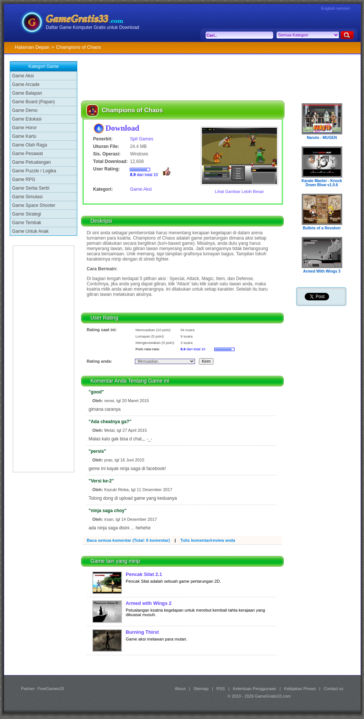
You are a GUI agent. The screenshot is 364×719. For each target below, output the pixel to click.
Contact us (333, 688)
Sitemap (201, 688)
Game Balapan (27, 93)
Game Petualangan (31, 162)
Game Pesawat (27, 153)
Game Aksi (23, 75)
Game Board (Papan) (33, 101)
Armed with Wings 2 (148, 603)
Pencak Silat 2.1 (144, 574)
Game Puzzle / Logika (34, 170)
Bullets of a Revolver (322, 228)
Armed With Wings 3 (321, 271)
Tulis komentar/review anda (207, 540)
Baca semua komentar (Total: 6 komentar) (128, 540)
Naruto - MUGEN (322, 138)
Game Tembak (26, 222)
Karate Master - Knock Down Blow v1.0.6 (321, 183)
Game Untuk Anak (30, 231)
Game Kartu (24, 136)
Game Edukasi (27, 119)
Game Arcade (25, 84)
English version (335, 8)
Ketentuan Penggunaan (254, 688)
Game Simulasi (27, 196)
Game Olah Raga (29, 145)
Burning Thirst (142, 632)
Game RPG (23, 179)
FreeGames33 (51, 688)
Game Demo (25, 110)
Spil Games (141, 139)
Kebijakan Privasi (300, 688)
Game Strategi (26, 214)
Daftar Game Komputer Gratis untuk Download (92, 27)
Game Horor (24, 127)
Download (122, 128)
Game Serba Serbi (30, 188)
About (180, 688)
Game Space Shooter (33, 205)
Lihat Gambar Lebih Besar (239, 191)
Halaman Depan (32, 47)
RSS (221, 688)
